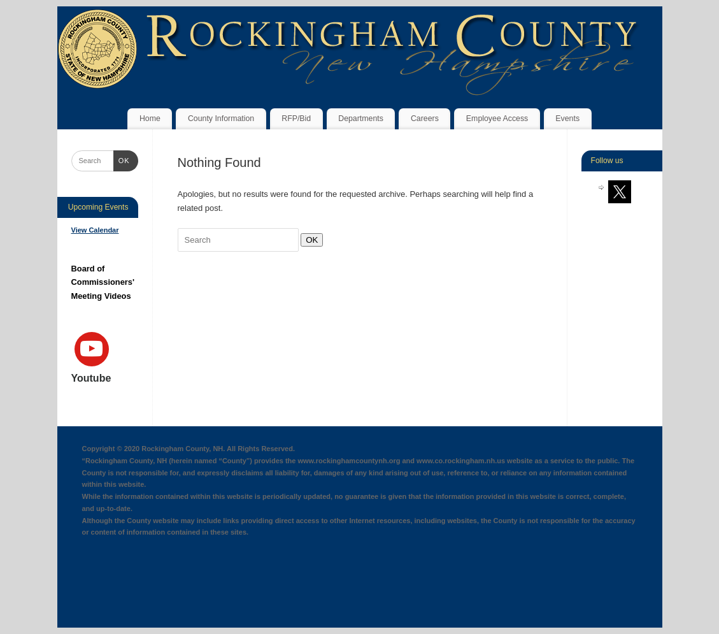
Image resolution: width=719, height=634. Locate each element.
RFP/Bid (296, 118)
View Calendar (95, 230)
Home (149, 118)
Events (567, 118)
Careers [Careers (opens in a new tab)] (425, 118)
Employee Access (497, 118)
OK (309, 239)
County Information (221, 118)
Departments (360, 118)
